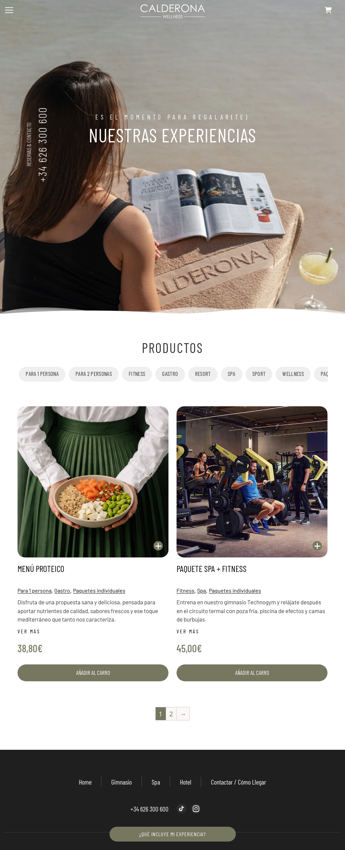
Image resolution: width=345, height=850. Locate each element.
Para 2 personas (93, 373)
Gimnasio (121, 782)
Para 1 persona (42, 373)
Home (85, 782)
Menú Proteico (41, 568)
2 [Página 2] (171, 713)
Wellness (293, 373)
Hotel (185, 782)
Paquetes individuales (99, 590)
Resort (203, 373)
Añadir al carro (93, 672)
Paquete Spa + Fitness (212, 568)
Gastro (170, 373)
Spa (232, 373)
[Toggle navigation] (9, 10)
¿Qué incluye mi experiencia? (172, 834)
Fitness (137, 373)
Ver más (29, 631)
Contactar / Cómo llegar (238, 782)
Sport (259, 373)
